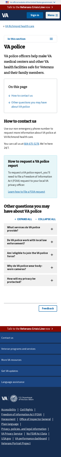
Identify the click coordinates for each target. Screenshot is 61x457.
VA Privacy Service (11, 433)
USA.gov (6, 438)
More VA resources (11, 359)
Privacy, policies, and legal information (23, 429)
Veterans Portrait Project (16, 443)
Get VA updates (9, 370)
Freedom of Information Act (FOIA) (21, 414)
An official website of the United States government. (32, 2)
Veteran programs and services (18, 348)
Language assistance (12, 382)
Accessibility (8, 409)
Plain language (10, 424)
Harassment (8, 419)
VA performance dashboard (31, 438)
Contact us (7, 337)
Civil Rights (26, 409)
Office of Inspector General (35, 419)
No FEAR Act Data (37, 433)
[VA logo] (5, 15)
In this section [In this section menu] (30, 39)
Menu (53, 15)
